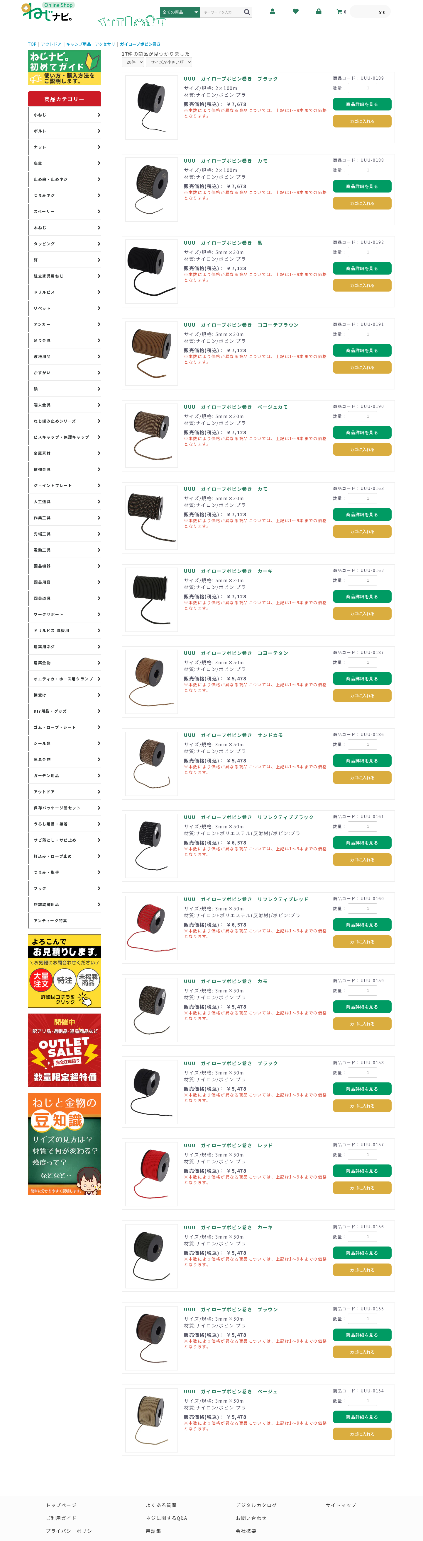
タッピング (44, 243)
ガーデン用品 (47, 775)
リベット (42, 308)
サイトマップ (341, 1505)
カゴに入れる (362, 121)
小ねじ (40, 115)
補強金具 (42, 469)
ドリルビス (44, 292)
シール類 (42, 743)
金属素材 (42, 453)
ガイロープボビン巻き (140, 44)
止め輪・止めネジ (51, 179)
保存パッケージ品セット (57, 807)
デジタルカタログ (257, 1505)
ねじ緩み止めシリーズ (55, 421)
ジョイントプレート (53, 485)
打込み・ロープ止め (53, 856)
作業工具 (42, 517)
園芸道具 (42, 598)
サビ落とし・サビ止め (55, 840)
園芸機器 (42, 566)
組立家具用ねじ (49, 276)
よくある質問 (161, 1505)
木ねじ (40, 227)
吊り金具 (42, 340)
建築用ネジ (44, 646)
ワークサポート (49, 614)
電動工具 (42, 550)
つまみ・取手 (47, 872)
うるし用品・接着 (51, 824)
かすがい (42, 372)
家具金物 (42, 759)
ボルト (40, 131)
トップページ (61, 1505)
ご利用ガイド (61, 1518)
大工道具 (42, 501)
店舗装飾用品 (47, 904)
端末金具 (42, 405)
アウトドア (51, 44)
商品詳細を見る (362, 104)
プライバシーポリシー (71, 1531)
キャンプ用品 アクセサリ (90, 44)
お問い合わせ (251, 1518)
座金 (38, 163)
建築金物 (42, 662)
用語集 (153, 1531)
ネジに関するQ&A (166, 1518)
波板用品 (42, 356)
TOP (32, 44)
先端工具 (42, 534)
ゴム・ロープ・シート (55, 727)
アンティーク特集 (50, 920)
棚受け (40, 695)
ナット (40, 147)
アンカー (42, 324)
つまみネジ (44, 195)
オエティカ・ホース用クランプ (63, 679)
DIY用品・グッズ (50, 711)
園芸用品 (42, 582)
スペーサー (44, 211)
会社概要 (246, 1531)
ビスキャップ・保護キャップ (61, 437)
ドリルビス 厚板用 (51, 630)
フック (40, 888)
